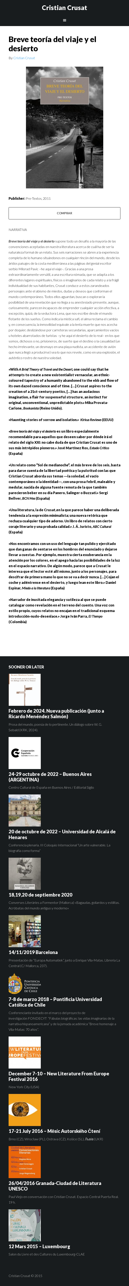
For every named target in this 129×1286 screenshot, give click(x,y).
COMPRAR (64, 213)
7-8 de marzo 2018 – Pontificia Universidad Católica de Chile (55, 1002)
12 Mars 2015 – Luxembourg (39, 1246)
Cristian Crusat (64, 7)
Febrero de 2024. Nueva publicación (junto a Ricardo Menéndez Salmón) (56, 713)
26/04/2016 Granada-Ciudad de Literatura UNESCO (55, 1186)
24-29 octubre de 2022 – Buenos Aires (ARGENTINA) (50, 776)
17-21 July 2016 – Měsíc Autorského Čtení (54, 1131)
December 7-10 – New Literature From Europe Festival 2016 (59, 1076)
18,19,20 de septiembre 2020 (40, 895)
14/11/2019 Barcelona (33, 952)
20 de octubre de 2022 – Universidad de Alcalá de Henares (62, 834)
